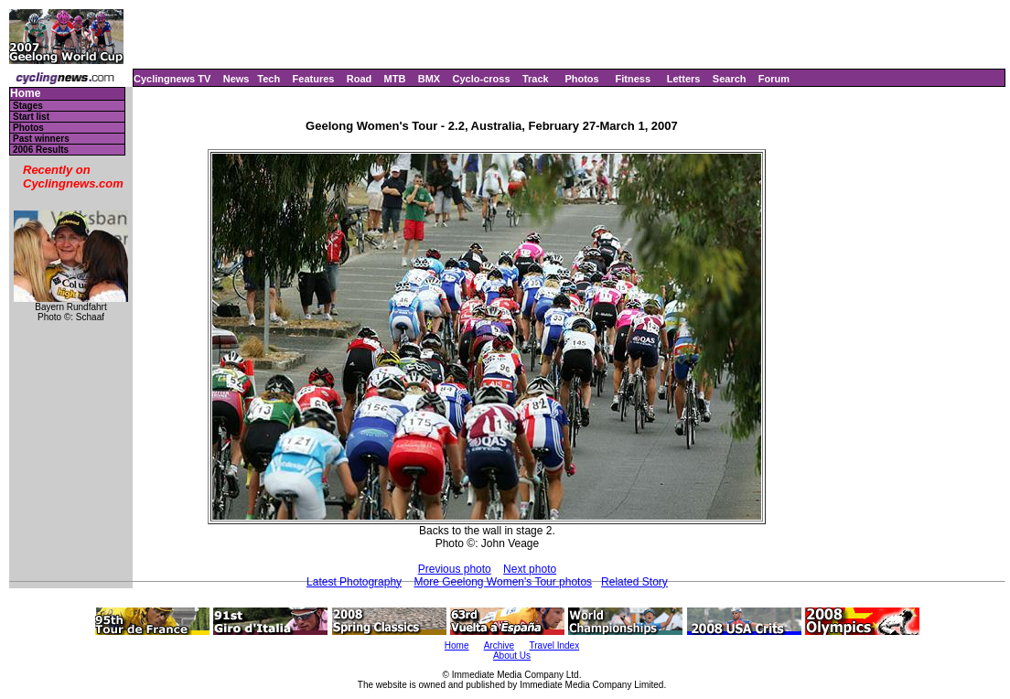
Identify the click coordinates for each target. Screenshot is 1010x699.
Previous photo (454, 569)
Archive (499, 645)
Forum (774, 78)
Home (25, 94)
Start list (31, 117)
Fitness (632, 78)
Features (314, 78)
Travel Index (555, 645)
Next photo (529, 569)
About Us (512, 656)
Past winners (41, 139)
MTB (395, 78)
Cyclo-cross (481, 78)
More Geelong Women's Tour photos (503, 581)
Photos (581, 78)
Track (535, 78)
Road (359, 78)
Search (730, 78)
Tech (268, 78)
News (236, 78)
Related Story (634, 581)
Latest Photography (354, 581)
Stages (28, 106)
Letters (684, 78)
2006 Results (41, 150)
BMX (429, 78)
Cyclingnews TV (172, 78)
